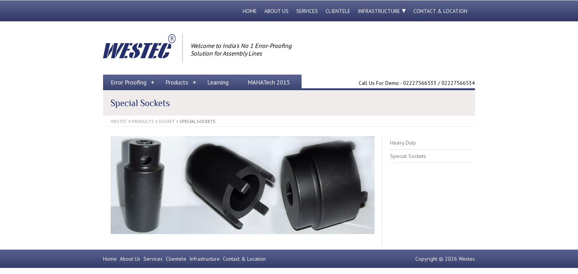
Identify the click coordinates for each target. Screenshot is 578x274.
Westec (119, 121)
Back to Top (567, 263)
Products (176, 82)
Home (250, 11)
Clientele (338, 11)
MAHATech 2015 (269, 82)
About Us (276, 11)
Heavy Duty (403, 142)
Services (307, 11)
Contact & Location (440, 11)
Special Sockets (408, 156)
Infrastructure (379, 11)
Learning (218, 82)
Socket (167, 121)
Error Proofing (128, 82)
